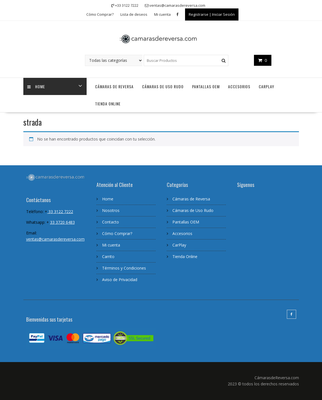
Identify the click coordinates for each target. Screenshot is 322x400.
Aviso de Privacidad (119, 279)
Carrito (108, 256)
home (36, 86)
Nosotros (111, 210)
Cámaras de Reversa (114, 86)
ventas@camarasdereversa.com (55, 239)
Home (107, 199)
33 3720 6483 (62, 222)
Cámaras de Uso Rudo (163, 86)
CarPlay (266, 86)
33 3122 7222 (60, 211)
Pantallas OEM (206, 86)
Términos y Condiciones (124, 268)
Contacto (110, 222)
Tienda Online (108, 104)
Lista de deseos (133, 14)
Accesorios (239, 86)
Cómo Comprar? (100, 14)
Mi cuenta (162, 14)
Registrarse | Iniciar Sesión (212, 14)
